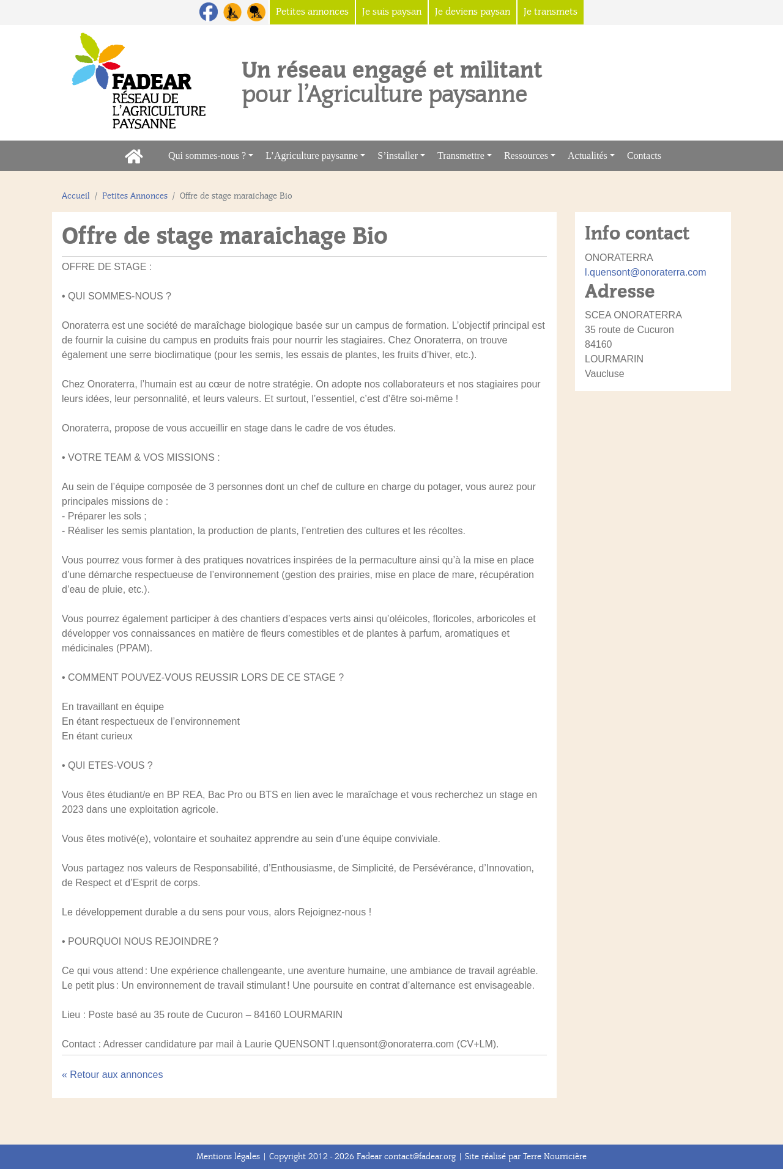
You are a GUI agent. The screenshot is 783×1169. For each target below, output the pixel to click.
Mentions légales (228, 1156)
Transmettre (460, 155)
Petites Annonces (135, 196)
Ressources (526, 155)
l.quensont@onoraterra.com (646, 272)
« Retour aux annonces (112, 1074)
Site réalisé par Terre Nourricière (526, 1156)
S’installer (397, 155)
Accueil (76, 196)
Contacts (647, 154)
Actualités (587, 155)
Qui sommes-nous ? (207, 155)
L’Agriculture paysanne (311, 155)
